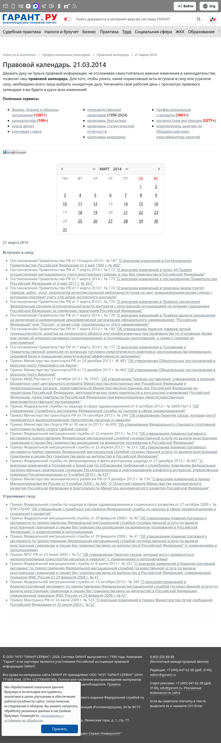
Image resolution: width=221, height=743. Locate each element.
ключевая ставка (26, 131)
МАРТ (104, 168)
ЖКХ (180, 31)
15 (141, 203)
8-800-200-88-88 (162, 657)
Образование (201, 31)
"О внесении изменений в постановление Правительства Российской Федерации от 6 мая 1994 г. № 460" (101, 263)
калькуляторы (24, 120)
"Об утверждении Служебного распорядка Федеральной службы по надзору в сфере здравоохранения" (104, 408)
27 (110, 221)
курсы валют (23, 125)
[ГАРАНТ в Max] (36, 6)
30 (156, 221)
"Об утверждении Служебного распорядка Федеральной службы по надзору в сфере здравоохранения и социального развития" (113, 511)
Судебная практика (22, 31)
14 (126, 203)
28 (126, 221)
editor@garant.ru (163, 674)
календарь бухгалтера (106, 120)
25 (80, 221)
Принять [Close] (59, 728)
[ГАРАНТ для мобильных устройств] (13, 6)
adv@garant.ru (171, 688)
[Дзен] (28, 6)
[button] (212, 19)
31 (65, 229)
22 (141, 212)
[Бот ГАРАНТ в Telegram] (51, 6)
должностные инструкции (179, 120)
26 (95, 221)
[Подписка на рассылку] (5, 6)
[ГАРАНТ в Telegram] (43, 6)
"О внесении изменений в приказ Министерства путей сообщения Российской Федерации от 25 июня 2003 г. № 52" (111, 602)
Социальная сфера (153, 31)
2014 (117, 168)
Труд (126, 31)
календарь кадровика (106, 136)
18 (80, 212)
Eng (209, 6)
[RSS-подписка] (74, 6)
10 (65, 203)
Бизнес (89, 31)
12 (95, 203)
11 (80, 203)
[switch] (67, 19)
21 (126, 212)
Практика (109, 31)
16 (156, 203)
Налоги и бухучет (62, 31)
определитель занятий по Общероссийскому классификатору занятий (179, 131)
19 (95, 212)
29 (141, 221)
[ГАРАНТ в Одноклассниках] (59, 6)
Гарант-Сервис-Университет (99, 733)
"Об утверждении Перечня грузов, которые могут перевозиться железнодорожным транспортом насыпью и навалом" (113, 417)
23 (156, 212)
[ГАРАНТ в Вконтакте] (21, 6)
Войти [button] (185, 6)
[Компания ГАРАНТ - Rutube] (67, 6)
